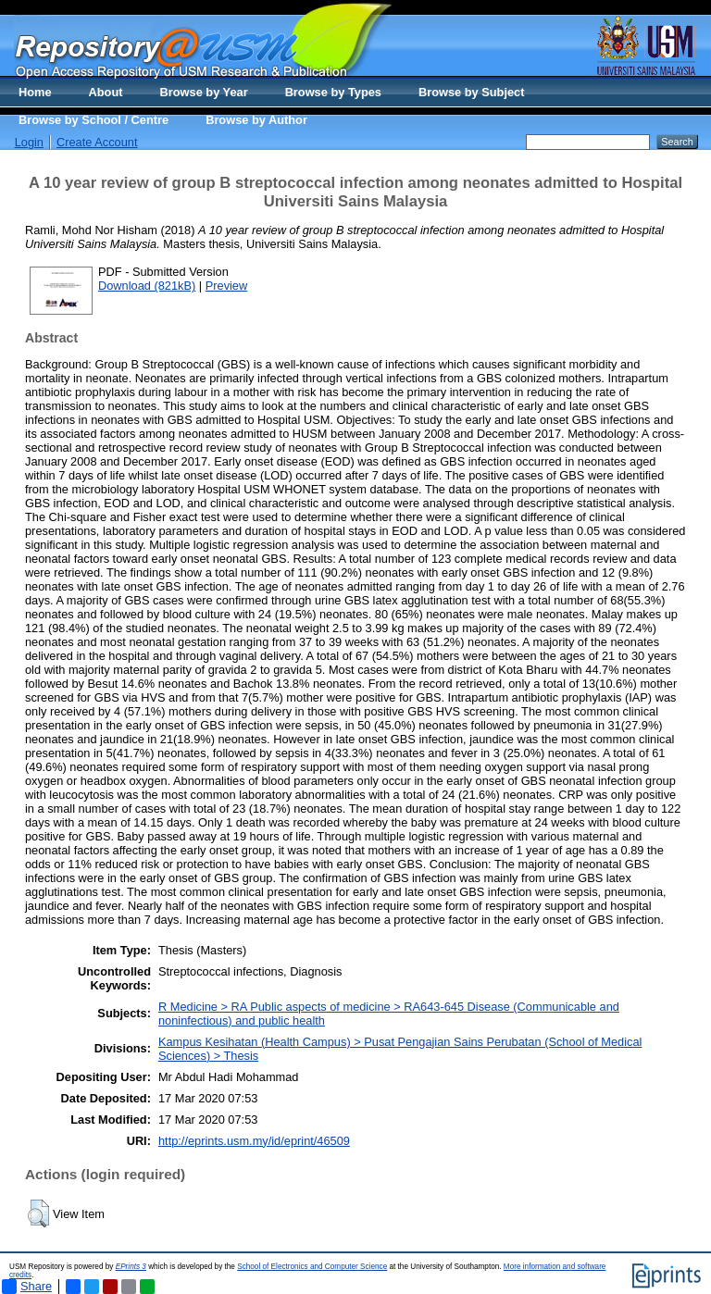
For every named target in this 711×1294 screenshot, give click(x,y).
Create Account (97, 142)
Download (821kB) (146, 285)
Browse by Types (333, 92)
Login (29, 142)
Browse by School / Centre (93, 120)
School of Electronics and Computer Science (312, 1267)
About (106, 92)
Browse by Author (256, 120)
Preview (227, 285)
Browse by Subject (471, 92)
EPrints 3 (131, 1267)
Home (35, 92)
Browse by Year (204, 92)
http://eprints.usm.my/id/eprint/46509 (254, 1141)
